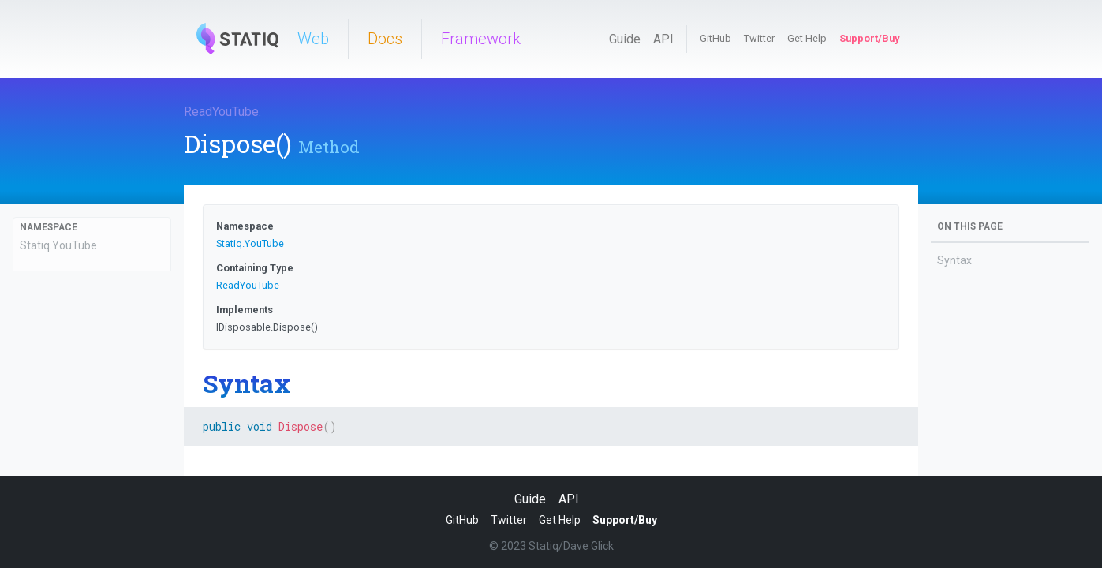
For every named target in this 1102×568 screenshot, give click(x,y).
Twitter (759, 38)
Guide (625, 39)
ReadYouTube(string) (72, 366)
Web (313, 38)
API (663, 39)
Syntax (954, 260)
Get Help (807, 38)
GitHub (715, 38)
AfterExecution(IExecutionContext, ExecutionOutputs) (67, 456)
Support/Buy (869, 38)
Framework (481, 38)
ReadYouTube (221, 111)
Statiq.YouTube (58, 245)
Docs (385, 38)
